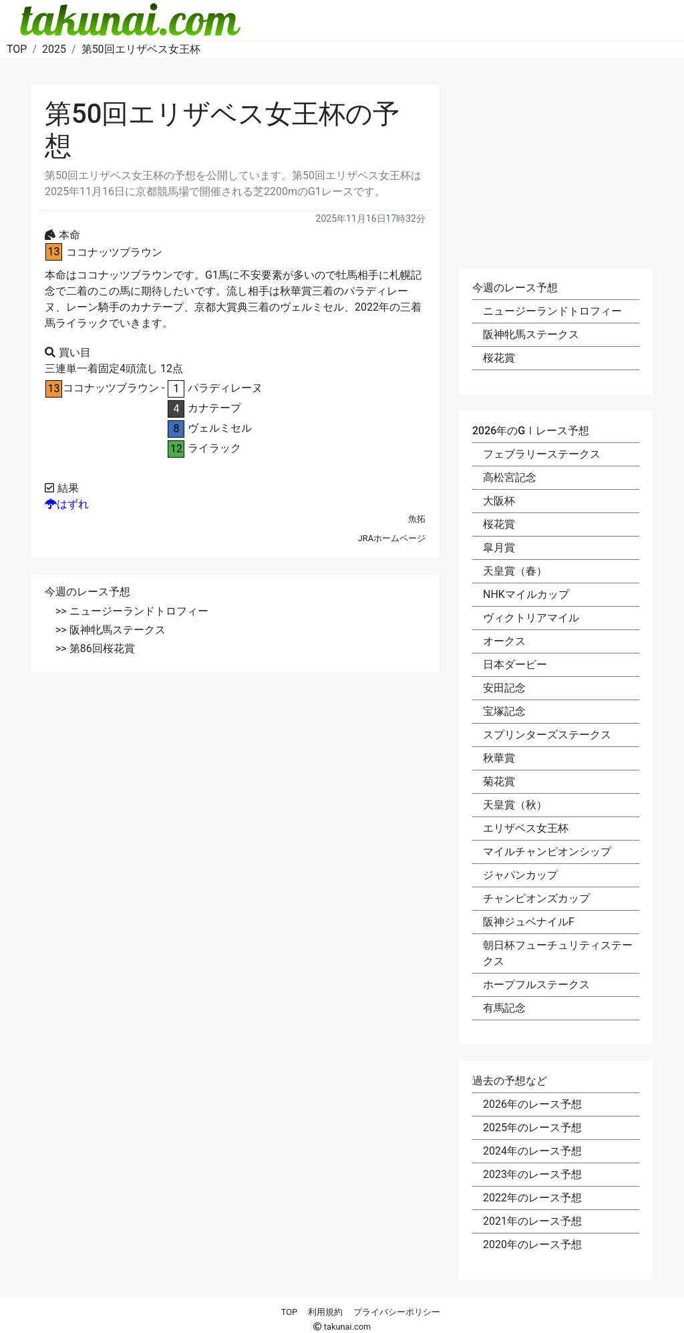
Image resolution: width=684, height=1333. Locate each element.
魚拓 (416, 519)
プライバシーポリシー (396, 1312)
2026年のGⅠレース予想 (530, 430)
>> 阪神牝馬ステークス (110, 629)
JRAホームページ (391, 538)
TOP (289, 1312)
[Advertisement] (235, 783)
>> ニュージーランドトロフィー (131, 611)
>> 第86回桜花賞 (95, 648)
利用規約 (325, 1312)
